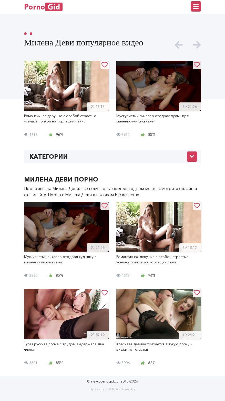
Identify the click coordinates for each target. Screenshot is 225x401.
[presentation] (179, 45)
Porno (43, 7)
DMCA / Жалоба (121, 389)
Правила (97, 389)
